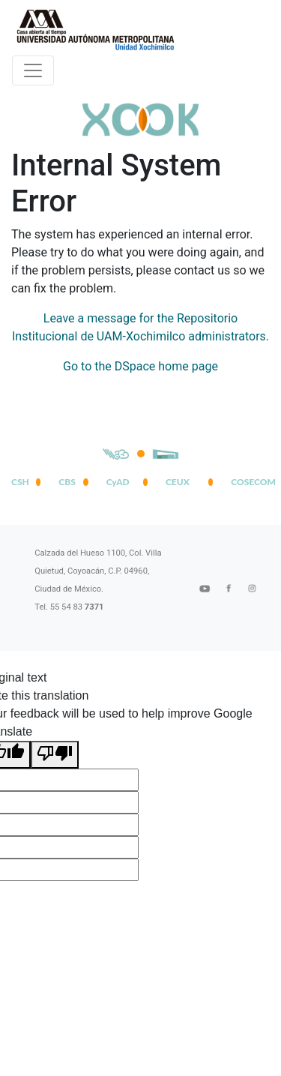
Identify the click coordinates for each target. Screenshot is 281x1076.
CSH (20, 481)
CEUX (178, 481)
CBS (66, 481)
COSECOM (250, 481)
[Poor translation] (55, 755)
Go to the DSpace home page (140, 366)
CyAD (118, 481)
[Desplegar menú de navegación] (33, 70)
